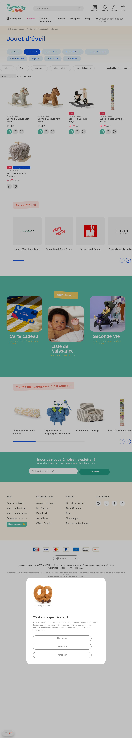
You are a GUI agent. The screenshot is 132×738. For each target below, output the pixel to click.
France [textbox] (63, 562)
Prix (22, 69)
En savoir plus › (39, 627)
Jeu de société (48, 59)
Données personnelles (92, 569)
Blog (64, 516)
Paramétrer (61, 645)
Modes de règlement (17, 516)
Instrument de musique (94, 52)
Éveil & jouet (11, 29)
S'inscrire (94, 475)
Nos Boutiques (41, 511)
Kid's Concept (8, 77)
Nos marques (68, 522)
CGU (47, 569)
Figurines (13, 59)
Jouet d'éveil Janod (90, 253)
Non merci (62, 635)
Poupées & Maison (71, 52)
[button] (125, 264)
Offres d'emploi (41, 527)
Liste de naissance (71, 506)
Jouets (21, 29)
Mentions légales (26, 569)
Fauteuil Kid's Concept (87, 433)
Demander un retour (17, 522)
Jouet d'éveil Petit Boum (59, 253)
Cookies (110, 569)
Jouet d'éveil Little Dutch (27, 253)
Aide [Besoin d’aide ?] (8, 733)
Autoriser (61, 654)
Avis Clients (40, 522)
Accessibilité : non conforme (66, 569)
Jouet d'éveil (31, 29)
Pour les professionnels (74, 527)
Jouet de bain (30, 59)
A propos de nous (43, 506)
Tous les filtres (111, 69)
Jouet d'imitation (50, 52)
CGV (39, 569)
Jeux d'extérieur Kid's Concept (24, 434)
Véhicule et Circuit (118, 52)
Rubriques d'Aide (15, 506)
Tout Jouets (14, 52)
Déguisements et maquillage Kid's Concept (58, 434)
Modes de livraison (16, 511)
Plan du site (40, 516)
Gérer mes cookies (56, 571)
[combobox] (7, 69)
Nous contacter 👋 (16, 527)
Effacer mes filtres (24, 77)
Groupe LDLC (77, 571)
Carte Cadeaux (69, 511)
